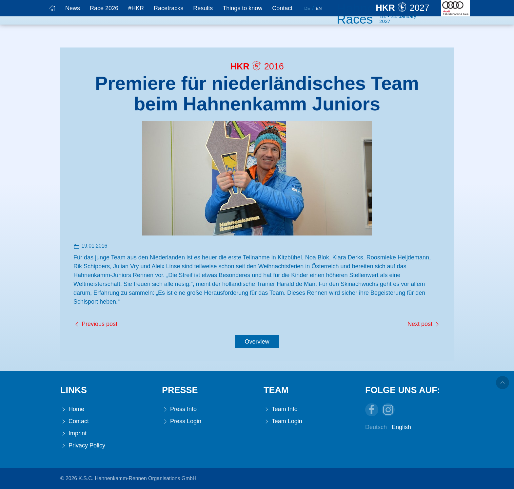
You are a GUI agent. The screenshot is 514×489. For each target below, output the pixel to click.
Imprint (73, 433)
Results (203, 8)
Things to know (242, 8)
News (72, 8)
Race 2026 (104, 8)
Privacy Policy (82, 445)
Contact (282, 8)
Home (72, 409)
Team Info (281, 409)
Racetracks (168, 8)
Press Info (179, 409)
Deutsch (376, 427)
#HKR (136, 8)
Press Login (181, 421)
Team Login (283, 421)
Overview (257, 341)
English (401, 427)
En (319, 8)
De (307, 8)
